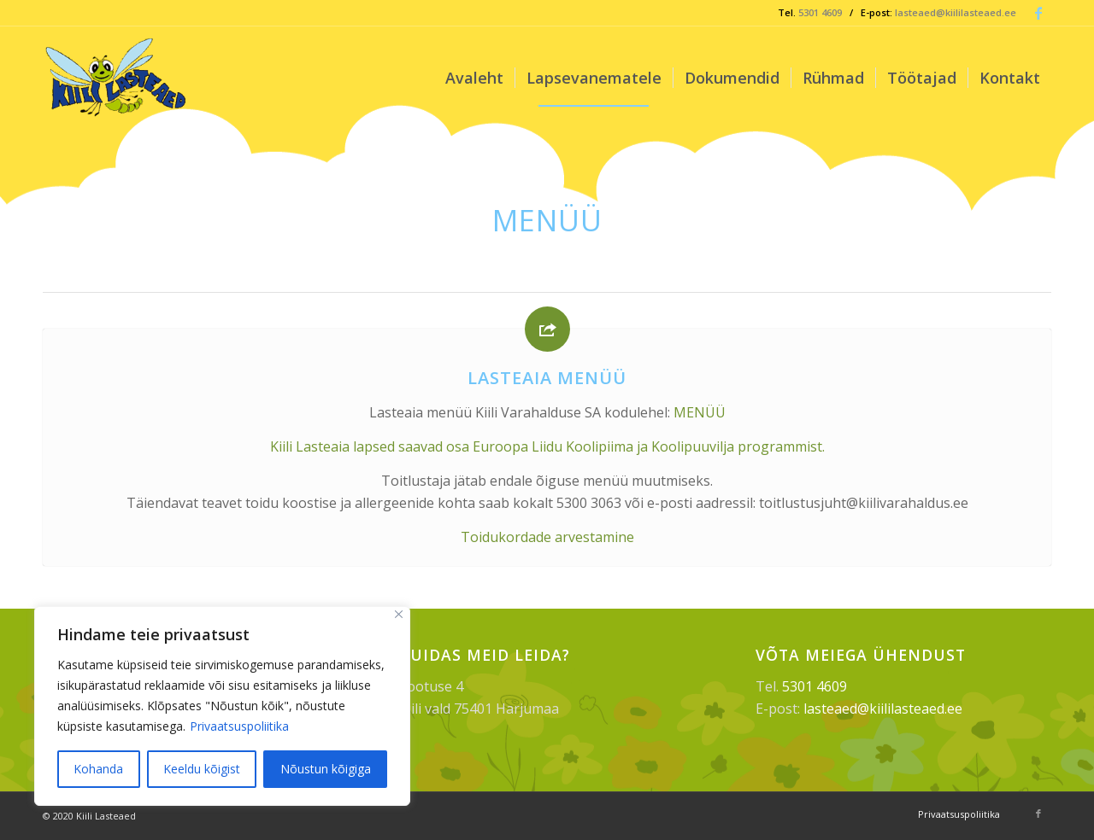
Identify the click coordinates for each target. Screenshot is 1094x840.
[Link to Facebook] (1038, 13)
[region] (222, 706)
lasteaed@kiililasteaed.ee (955, 12)
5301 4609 (820, 12)
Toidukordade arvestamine (547, 537)
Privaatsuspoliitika (239, 726)
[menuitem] (474, 77)
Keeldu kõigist (201, 769)
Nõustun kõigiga (325, 769)
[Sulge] (399, 614)
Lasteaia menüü (547, 377)
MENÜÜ (699, 412)
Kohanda (98, 769)
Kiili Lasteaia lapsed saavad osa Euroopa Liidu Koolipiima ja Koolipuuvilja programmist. (547, 446)
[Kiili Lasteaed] (117, 77)
